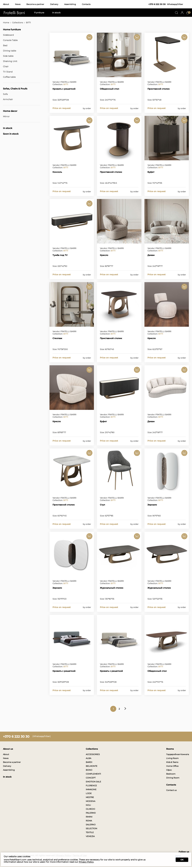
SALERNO (91, 824)
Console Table (10, 40)
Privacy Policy (86, 862)
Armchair (8, 99)
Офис (169, 770)
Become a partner (35, 4)
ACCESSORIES (93, 754)
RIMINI (89, 817)
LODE (89, 793)
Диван (151, 255)
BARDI (89, 762)
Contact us (171, 790)
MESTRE (90, 797)
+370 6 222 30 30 (157, 4)
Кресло (104, 255)
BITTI (65, 84)
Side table (8, 56)
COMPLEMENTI (93, 774)
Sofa (5, 94)
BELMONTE (91, 766)
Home (6, 22)
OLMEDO (90, 809)
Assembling (70, 4)
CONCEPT (91, 778)
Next (125, 709)
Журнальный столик (111, 588)
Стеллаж (57, 338)
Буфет (150, 172)
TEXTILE (90, 832)
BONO (89, 770)
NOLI (88, 805)
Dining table (9, 50)
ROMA (89, 820)
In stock (56, 12)
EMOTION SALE (93, 781)
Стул (102, 504)
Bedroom (171, 774)
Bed (5, 45)
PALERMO (91, 813)
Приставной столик (158, 88)
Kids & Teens (172, 762)
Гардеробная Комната (177, 754)
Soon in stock (11, 134)
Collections (17, 22)
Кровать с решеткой (63, 88)
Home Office (172, 766)
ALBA (88, 758)
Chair (6, 66)
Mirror (6, 116)
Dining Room (172, 778)
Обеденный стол (109, 88)
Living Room (172, 758)
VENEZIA (90, 836)
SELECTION (91, 828)
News (17, 4)
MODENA (90, 801)
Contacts (86, 4)
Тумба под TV (60, 255)
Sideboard (8, 35)
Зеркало (152, 504)
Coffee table (9, 77)
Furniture (39, 12)
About (6, 4)
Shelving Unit (10, 61)
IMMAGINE (91, 789)
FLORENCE (91, 785)
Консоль (57, 172)
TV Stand (7, 71)
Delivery (54, 4)
